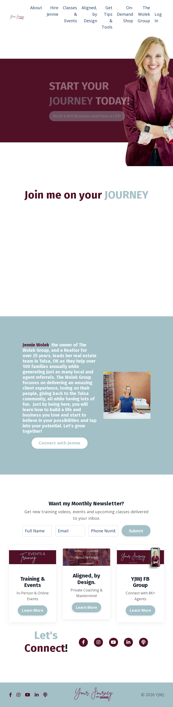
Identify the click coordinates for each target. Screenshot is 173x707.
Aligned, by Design (89, 14)
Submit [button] (136, 530)
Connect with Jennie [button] (59, 443)
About (36, 7)
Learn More (32, 610)
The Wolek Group (144, 14)
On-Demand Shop (125, 14)
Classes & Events (70, 14)
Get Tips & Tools (107, 17)
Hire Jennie (52, 11)
